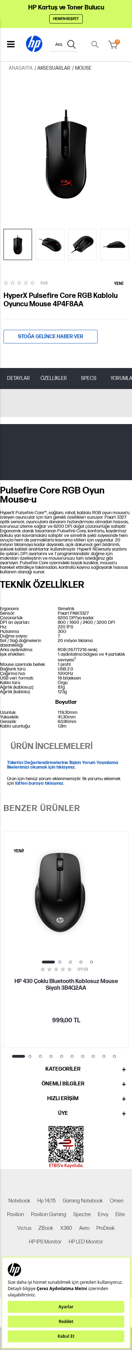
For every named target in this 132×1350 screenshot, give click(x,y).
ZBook (45, 1228)
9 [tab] (103, 1056)
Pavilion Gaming (48, 1214)
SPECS (88, 378)
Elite (120, 1214)
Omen (117, 1201)
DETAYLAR (18, 378)
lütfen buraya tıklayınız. (39, 783)
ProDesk (105, 1228)
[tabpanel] (66, 939)
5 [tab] (91, 962)
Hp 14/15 (46, 1201)
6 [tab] (72, 1056)
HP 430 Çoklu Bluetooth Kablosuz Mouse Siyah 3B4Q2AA (66, 984)
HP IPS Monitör (45, 1242)
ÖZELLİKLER (53, 378)
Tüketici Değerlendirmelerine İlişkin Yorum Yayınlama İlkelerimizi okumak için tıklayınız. (62, 765)
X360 (66, 1228)
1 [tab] (48, 962)
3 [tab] (70, 962)
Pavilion (15, 1214)
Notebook (19, 1201)
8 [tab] (93, 1056)
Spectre (82, 1214)
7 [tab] (82, 1056)
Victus (24, 1228)
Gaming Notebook (83, 1201)
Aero (84, 1228)
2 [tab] (59, 962)
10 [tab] (114, 1056)
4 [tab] (81, 962)
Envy (103, 1214)
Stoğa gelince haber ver (50, 337)
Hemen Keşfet (66, 19)
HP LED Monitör (86, 1242)
